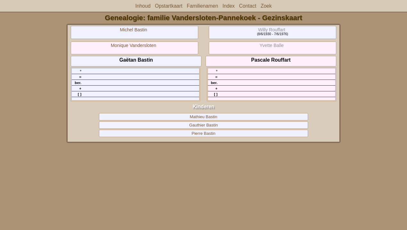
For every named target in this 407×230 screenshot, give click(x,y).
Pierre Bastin (203, 133)
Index (229, 6)
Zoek (266, 6)
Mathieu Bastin (203, 116)
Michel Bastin (133, 29)
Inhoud (143, 6)
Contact (247, 6)
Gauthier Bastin (203, 125)
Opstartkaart (169, 6)
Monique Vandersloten (133, 45)
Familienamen (202, 6)
